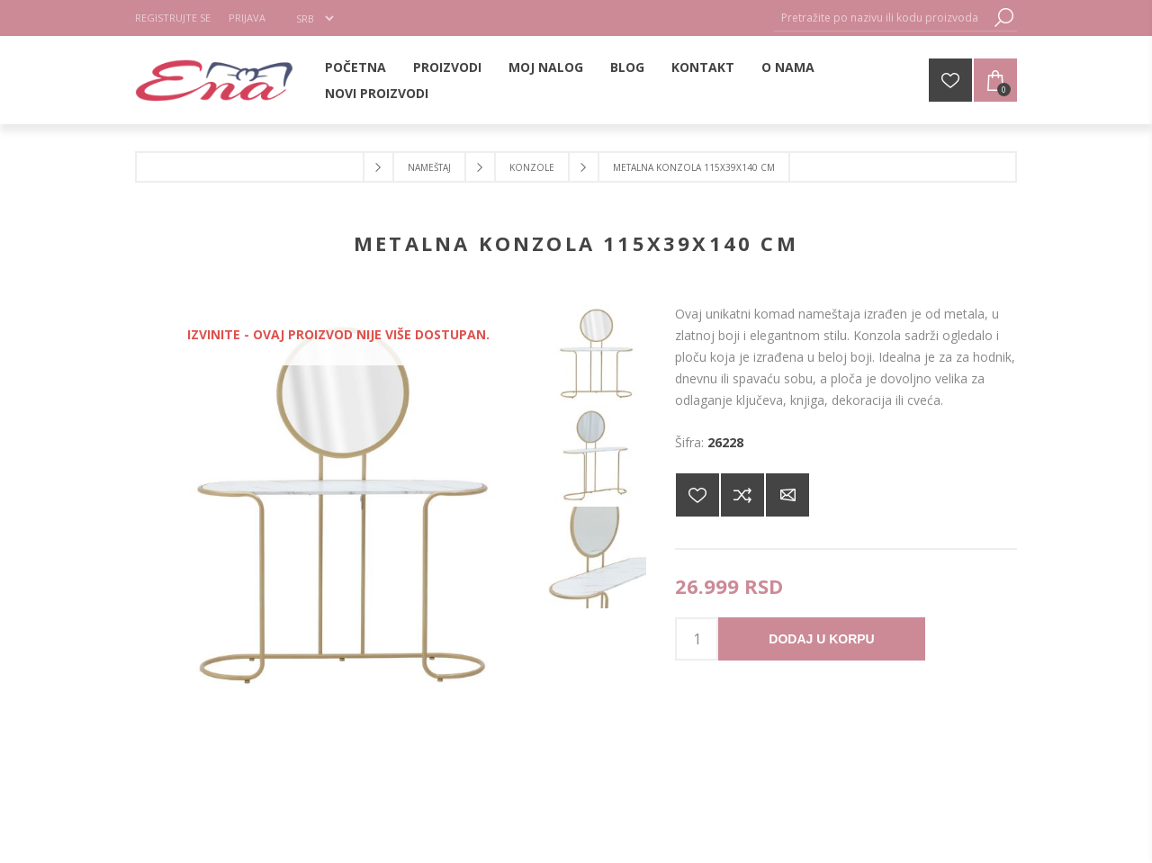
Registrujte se (173, 17)
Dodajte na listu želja (697, 495)
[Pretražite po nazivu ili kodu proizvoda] (882, 17)
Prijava (247, 17)
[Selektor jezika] (314, 17)
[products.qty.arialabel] (696, 639)
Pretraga (1003, 17)
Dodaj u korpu (821, 639)
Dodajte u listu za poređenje (742, 495)
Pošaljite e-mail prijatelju (787, 495)
